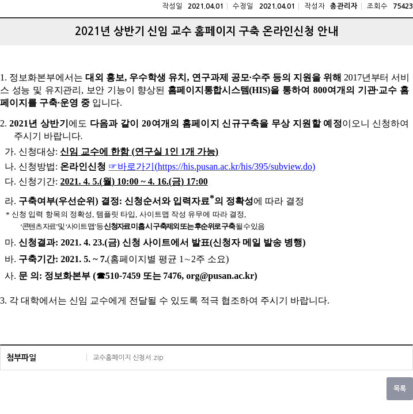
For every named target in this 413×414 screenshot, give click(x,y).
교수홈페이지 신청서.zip (128, 357)
